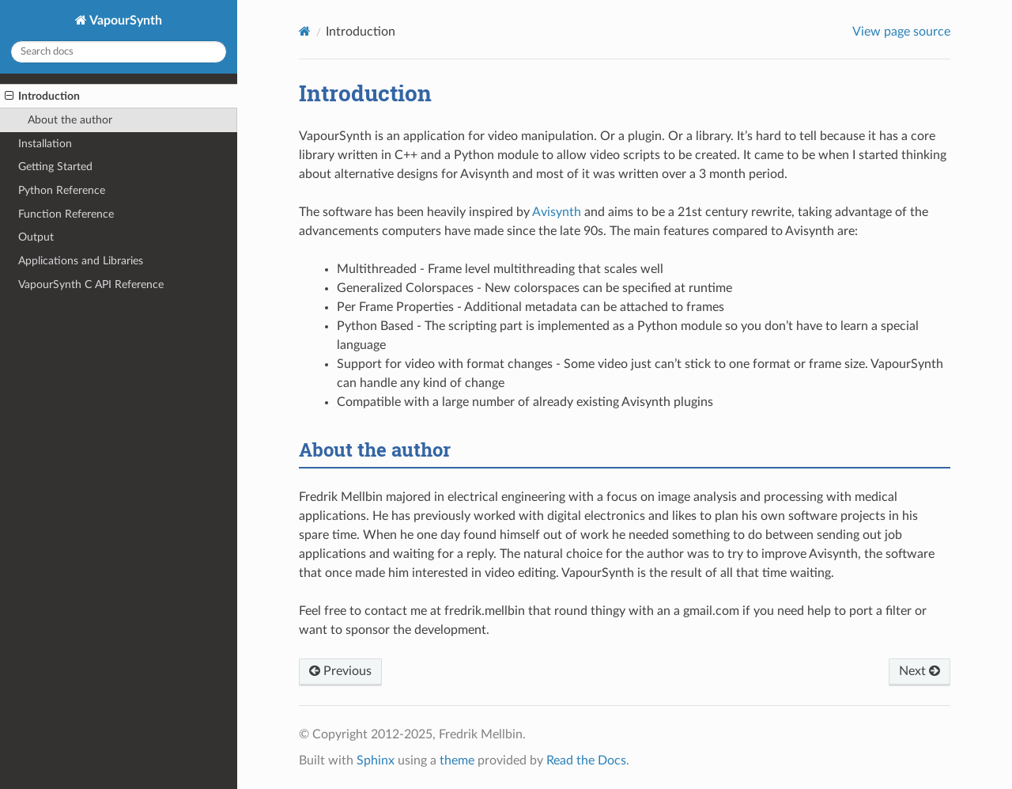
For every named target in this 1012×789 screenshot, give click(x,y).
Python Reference (61, 190)
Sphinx (376, 760)
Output (36, 237)
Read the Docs (586, 760)
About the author (70, 120)
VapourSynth (124, 20)
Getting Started (55, 167)
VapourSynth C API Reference (91, 284)
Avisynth (556, 212)
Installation (45, 144)
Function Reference (66, 214)
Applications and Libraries (80, 261)
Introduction (42, 96)
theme (457, 760)
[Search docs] (118, 51)
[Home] (305, 31)
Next (919, 671)
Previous (340, 671)
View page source (901, 31)
